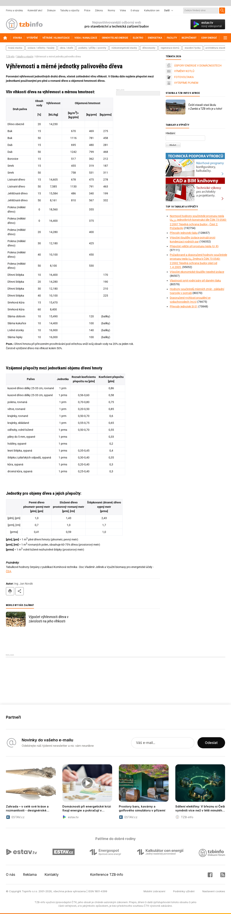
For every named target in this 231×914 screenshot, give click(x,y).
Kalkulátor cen (152, 10)
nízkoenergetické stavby (124, 48)
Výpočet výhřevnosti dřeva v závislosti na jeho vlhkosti (49, 619)
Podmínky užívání (183, 891)
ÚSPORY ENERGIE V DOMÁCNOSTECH (198, 65)
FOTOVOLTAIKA (184, 77)
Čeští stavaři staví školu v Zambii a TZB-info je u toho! (205, 106)
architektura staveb (215, 48)
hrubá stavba (15, 48)
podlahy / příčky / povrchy (92, 48)
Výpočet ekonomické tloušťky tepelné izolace (197, 271)
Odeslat (211, 743)
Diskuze (51, 10)
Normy (111, 10)
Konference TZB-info (106, 875)
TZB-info (10, 56)
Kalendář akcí (35, 10)
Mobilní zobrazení (154, 891)
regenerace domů (170, 48)
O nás (10, 875)
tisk (10, 591)
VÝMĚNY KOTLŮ (184, 71)
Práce (87, 10)
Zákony (99, 10)
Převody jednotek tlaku (184, 232)
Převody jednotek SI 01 (184, 306)
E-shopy (135, 10)
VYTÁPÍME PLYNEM (186, 82)
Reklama (30, 875)
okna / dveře (66, 48)
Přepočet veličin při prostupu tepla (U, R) (194, 246)
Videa (123, 10)
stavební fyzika (193, 48)
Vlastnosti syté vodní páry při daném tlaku (195, 280)
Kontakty (52, 875)
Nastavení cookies (213, 891)
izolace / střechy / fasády (41, 48)
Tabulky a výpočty (69, 10)
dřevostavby (148, 48)
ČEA (8, 571)
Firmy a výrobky (14, 10)
